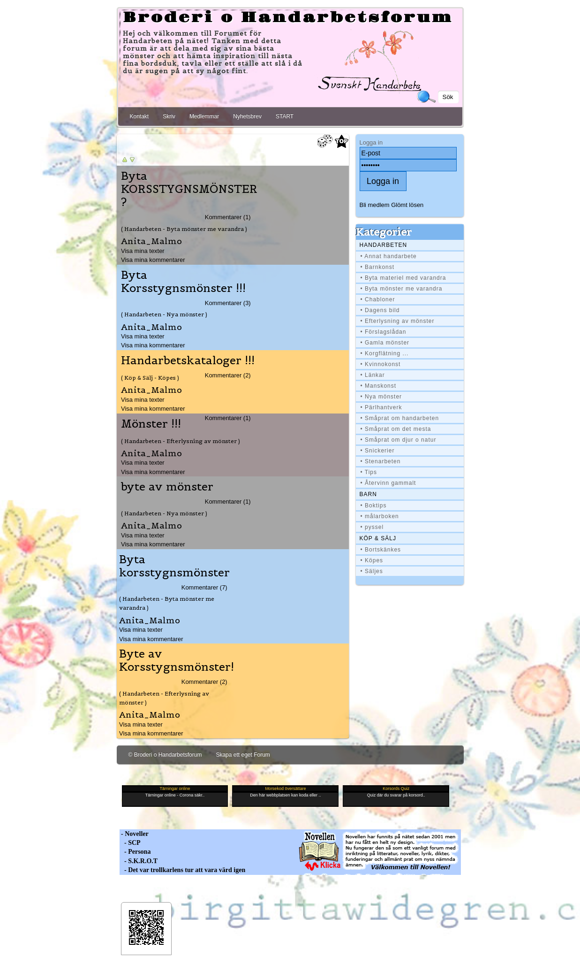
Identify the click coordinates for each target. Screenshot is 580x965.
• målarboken (380, 516)
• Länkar (373, 375)
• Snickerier (378, 450)
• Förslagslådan (384, 332)
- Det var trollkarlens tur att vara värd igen (183, 869)
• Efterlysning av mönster (398, 321)
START (285, 116)
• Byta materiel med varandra (403, 278)
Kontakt (139, 116)
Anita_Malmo (151, 241)
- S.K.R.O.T (139, 861)
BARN (368, 494)
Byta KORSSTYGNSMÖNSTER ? (189, 189)
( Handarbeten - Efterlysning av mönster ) (180, 440)
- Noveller (134, 833)
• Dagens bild (380, 310)
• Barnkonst (378, 267)
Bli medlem (375, 204)
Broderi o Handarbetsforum (288, 18)
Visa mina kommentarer (153, 259)
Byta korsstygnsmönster (174, 566)
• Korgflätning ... (385, 353)
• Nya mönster (381, 396)
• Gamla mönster (385, 342)
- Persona (135, 851)
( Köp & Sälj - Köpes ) (150, 377)
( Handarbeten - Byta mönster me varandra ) (184, 228)
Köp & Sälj (378, 538)
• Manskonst (379, 386)
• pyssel (372, 527)
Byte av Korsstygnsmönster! (176, 660)
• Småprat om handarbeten (400, 418)
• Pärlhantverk (381, 407)
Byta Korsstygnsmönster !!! (183, 281)
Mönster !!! (151, 423)
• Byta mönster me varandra (402, 288)
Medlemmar (204, 116)
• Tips (369, 472)
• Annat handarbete (389, 256)
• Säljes (372, 571)
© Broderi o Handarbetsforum (165, 754)
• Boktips (374, 505)
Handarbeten (383, 245)
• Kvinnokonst (381, 364)
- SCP (130, 842)
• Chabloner (378, 299)
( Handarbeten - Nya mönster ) (164, 314)
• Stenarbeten (381, 461)
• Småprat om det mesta (396, 429)
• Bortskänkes (381, 549)
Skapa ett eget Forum (243, 754)
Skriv (169, 116)
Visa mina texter (143, 250)
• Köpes (372, 560)
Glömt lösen (407, 204)
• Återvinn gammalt (388, 483)
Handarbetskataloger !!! (188, 360)
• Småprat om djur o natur (399, 440)
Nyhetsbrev (247, 116)
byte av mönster (167, 486)
